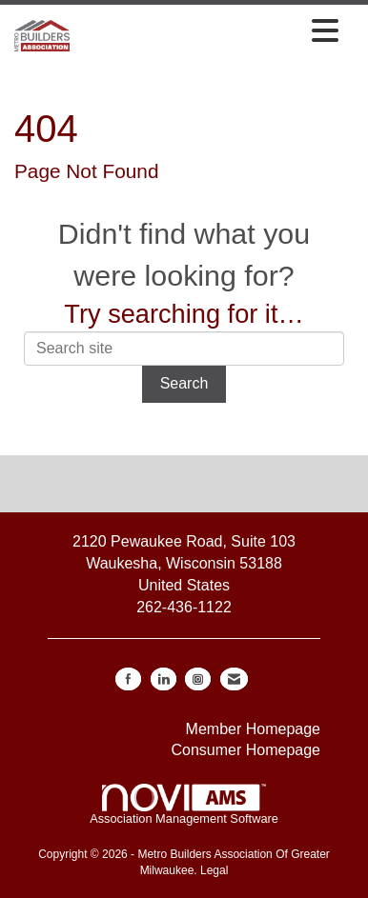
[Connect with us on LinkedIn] (163, 679)
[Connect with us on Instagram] (198, 679)
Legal (214, 870)
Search (184, 383)
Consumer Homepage (245, 750)
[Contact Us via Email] (234, 679)
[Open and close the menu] (209, 32)
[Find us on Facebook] (128, 679)
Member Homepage (253, 729)
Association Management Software (184, 805)
